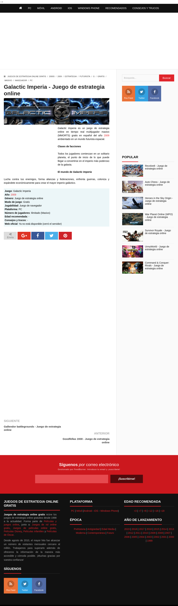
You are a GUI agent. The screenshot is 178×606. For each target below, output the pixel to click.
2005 (134, 524)
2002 (156, 524)
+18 (162, 498)
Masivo (8, 80)
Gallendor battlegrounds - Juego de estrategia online (26, 428)
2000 (171, 524)
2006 (127, 524)
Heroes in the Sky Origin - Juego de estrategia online (159, 201)
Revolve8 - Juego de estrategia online (156, 167)
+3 (135, 498)
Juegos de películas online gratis (34, 515)
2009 (60, 76)
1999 (149, 528)
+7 (140, 498)
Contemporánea (96, 520)
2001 (164, 524)
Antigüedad (93, 516)
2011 (138, 520)
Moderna (81, 520)
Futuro (110, 520)
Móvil (79, 498)
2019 (127, 516)
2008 (160, 520)
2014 (164, 516)
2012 (130, 520)
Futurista (85, 76)
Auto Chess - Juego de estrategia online (157, 183)
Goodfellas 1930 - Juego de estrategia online (86, 428)
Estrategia (71, 76)
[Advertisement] (89, 41)
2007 (167, 520)
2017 (141, 516)
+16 (156, 498)
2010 (145, 520)
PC (31, 80)
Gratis (101, 76)
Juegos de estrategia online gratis (26, 76)
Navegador (21, 80)
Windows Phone (88, 8)
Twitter (141, 93)
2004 (141, 524)
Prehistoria (80, 516)
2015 (156, 516)
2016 (149, 516)
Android (56, 8)
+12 (150, 498)
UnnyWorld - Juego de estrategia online (157, 248)
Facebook (154, 93)
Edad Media (108, 516)
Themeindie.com (91, 599)
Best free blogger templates (115, 599)
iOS (70, 8)
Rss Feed (128, 93)
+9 (144, 498)
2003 (149, 524)
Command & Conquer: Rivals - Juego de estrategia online (157, 265)
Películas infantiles (33, 519)
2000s (52, 76)
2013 (171, 516)
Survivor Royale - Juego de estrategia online (158, 232)
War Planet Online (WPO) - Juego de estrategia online (159, 217)
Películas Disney (13, 519)
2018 (134, 516)
